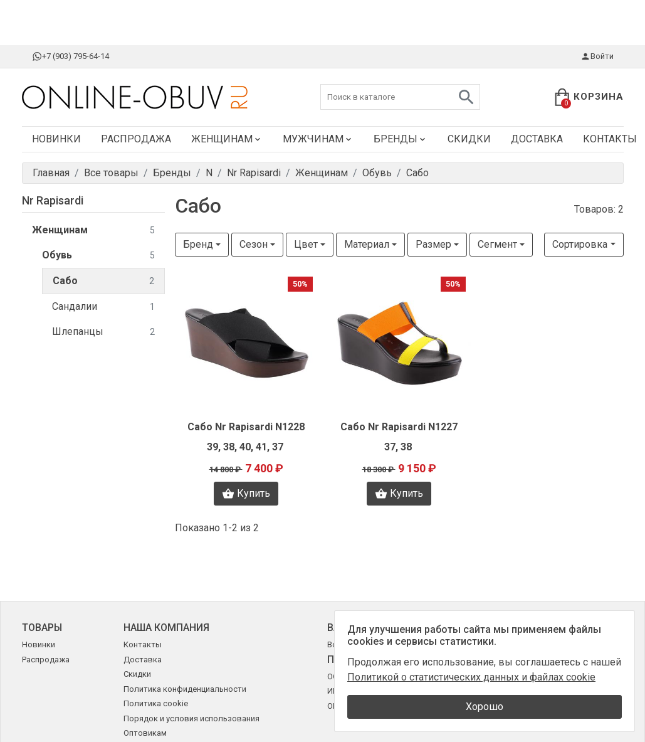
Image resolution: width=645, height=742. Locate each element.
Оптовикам (145, 733)
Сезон (253, 244)
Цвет (306, 244)
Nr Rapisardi (52, 200)
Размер (433, 244)
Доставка (537, 139)
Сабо (103, 281)
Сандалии (103, 307)
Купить (246, 493)
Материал (366, 244)
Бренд (198, 244)
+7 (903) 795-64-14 (70, 56)
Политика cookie (155, 703)
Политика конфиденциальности (184, 689)
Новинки (56, 139)
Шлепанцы (103, 332)
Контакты (142, 644)
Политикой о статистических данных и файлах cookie (471, 677)
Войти (597, 56)
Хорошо (484, 707)
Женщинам (227, 139)
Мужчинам (318, 139)
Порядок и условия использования (191, 718)
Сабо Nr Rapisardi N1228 (246, 427)
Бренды (400, 139)
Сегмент (497, 244)
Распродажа (136, 139)
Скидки (469, 139)
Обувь (98, 255)
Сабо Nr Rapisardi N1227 (399, 427)
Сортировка (579, 244)
